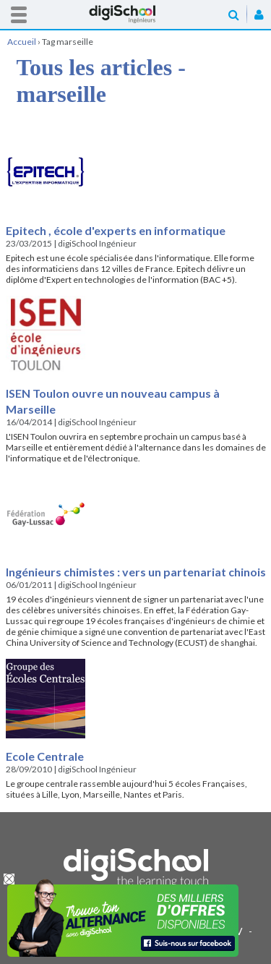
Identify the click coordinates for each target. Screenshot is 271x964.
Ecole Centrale (45, 756)
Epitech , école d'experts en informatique (115, 230)
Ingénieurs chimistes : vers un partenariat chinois (136, 572)
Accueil (136, 14)
